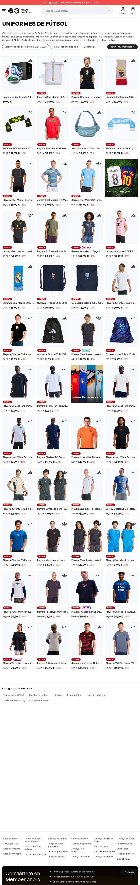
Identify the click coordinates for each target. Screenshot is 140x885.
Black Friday (123, 859)
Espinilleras (122, 848)
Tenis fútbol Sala (10, 843)
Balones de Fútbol (57, 838)
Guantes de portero (38, 695)
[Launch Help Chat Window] (128, 872)
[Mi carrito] (133, 10)
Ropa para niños (79, 838)
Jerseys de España (104, 856)
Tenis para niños (56, 856)
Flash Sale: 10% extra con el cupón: (79, 2)
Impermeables (124, 843)
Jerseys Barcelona (80, 856)
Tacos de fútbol (74, 695)
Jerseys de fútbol (126, 838)
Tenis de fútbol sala (96, 695)
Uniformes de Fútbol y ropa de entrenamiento (26, 700)
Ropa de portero (125, 853)
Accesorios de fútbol (14, 695)
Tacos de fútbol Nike (35, 854)
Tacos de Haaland (11, 848)
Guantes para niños (58, 851)
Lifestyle (58, 695)
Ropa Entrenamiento (104, 851)
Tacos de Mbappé (11, 853)
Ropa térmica (101, 846)
